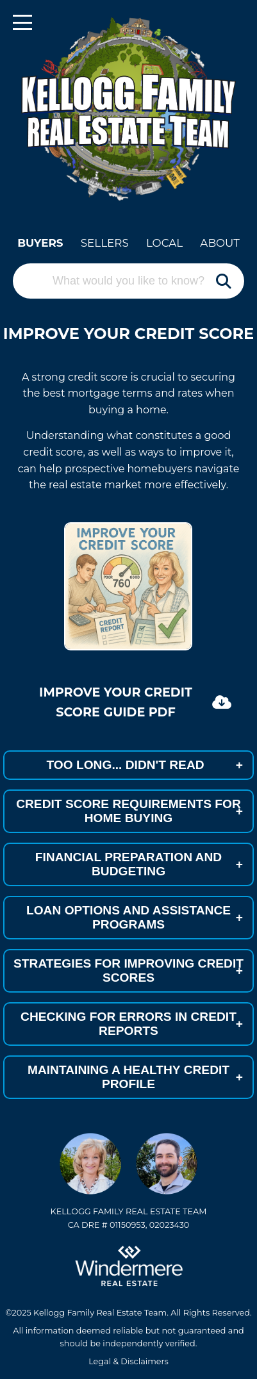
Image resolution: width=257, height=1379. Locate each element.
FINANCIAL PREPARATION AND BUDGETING (139, 864)
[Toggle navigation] (22, 22)
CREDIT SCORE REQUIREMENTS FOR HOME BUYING (129, 811)
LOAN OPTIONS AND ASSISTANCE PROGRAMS (134, 917)
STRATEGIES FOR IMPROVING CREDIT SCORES (128, 970)
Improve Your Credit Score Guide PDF (135, 702)
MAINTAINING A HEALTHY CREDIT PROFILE (135, 1077)
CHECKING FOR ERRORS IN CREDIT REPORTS (132, 1023)
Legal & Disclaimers (128, 1361)
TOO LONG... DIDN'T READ (144, 765)
